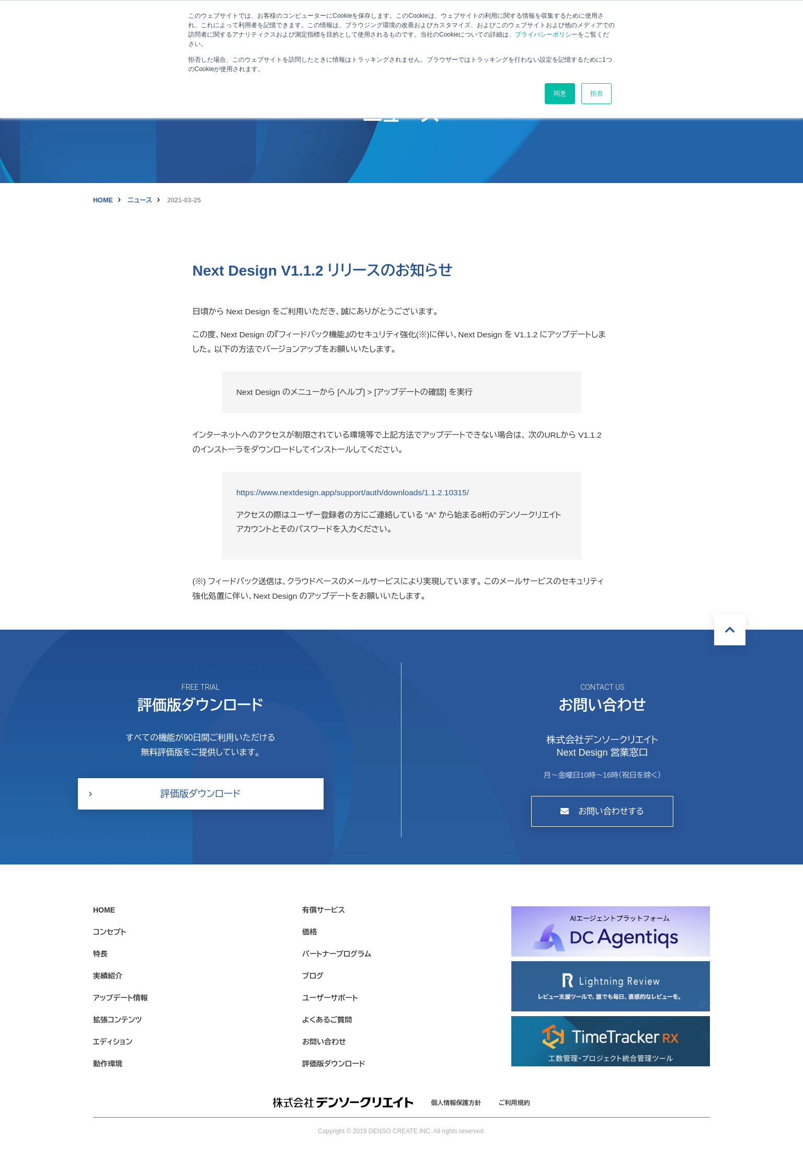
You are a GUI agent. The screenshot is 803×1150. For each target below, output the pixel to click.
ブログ (313, 976)
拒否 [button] (596, 93)
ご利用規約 (514, 1103)
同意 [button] (560, 93)
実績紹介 (107, 976)
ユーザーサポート (330, 998)
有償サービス (323, 910)
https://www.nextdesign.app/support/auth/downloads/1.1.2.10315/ (352, 492)
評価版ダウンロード (200, 794)
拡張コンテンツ (117, 1020)
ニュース (140, 200)
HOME (103, 200)
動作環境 (107, 1064)
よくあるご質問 (327, 1020)
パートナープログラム (336, 954)
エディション (112, 1042)
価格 (309, 932)
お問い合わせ (324, 1042)
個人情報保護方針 (456, 1103)
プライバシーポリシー (546, 34)
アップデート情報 (120, 998)
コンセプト (110, 932)
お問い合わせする (602, 811)
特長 (100, 954)
